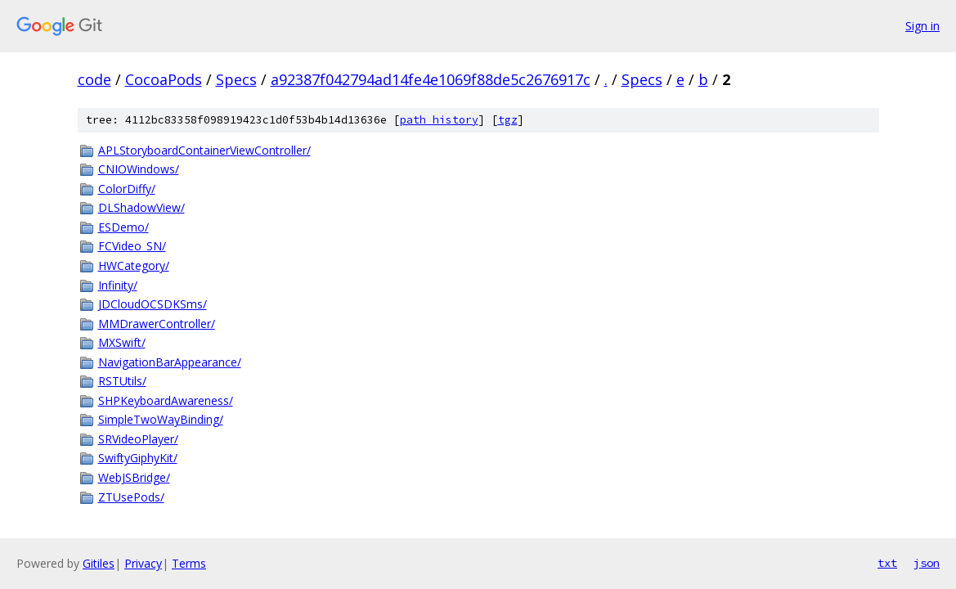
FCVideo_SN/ (132, 246)
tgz (508, 120)
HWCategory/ (133, 265)
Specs (236, 79)
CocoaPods (163, 79)
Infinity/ (117, 285)
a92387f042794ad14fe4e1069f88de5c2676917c (430, 79)
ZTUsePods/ (131, 497)
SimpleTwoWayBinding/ (160, 419)
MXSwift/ (122, 342)
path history (439, 120)
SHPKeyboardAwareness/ (165, 400)
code (94, 79)
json (926, 562)
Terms (189, 563)
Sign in (922, 26)
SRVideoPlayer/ (138, 439)
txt (887, 562)
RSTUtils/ (122, 381)
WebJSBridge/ (134, 477)
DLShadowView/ (141, 207)
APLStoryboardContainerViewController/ (204, 150)
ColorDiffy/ (126, 188)
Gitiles (98, 563)
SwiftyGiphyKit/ (137, 457)
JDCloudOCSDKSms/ (152, 304)
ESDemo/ (123, 227)
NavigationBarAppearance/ (169, 362)
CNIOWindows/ (138, 169)
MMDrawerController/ (156, 323)
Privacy (143, 563)
